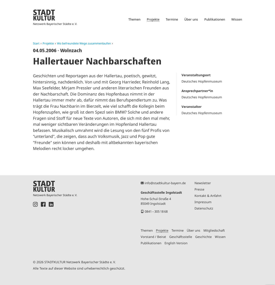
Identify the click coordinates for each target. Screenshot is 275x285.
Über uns (191, 19)
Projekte (153, 19)
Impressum (203, 202)
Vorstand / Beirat (153, 237)
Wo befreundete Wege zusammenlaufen (84, 43)
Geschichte (203, 237)
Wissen (236, 19)
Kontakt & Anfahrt (208, 196)
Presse (199, 189)
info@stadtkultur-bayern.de (165, 183)
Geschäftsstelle (180, 237)
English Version (176, 243)
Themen (134, 19)
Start (36, 43)
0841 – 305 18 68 (156, 211)
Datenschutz (203, 208)
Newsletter (202, 183)
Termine (172, 19)
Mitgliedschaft (214, 230)
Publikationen (214, 19)
